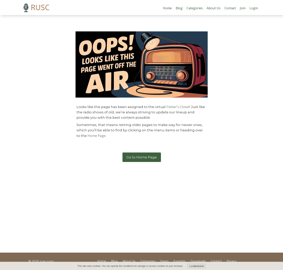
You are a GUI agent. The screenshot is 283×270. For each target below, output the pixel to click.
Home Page (97, 135)
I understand (196, 265)
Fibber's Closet (177, 106)
